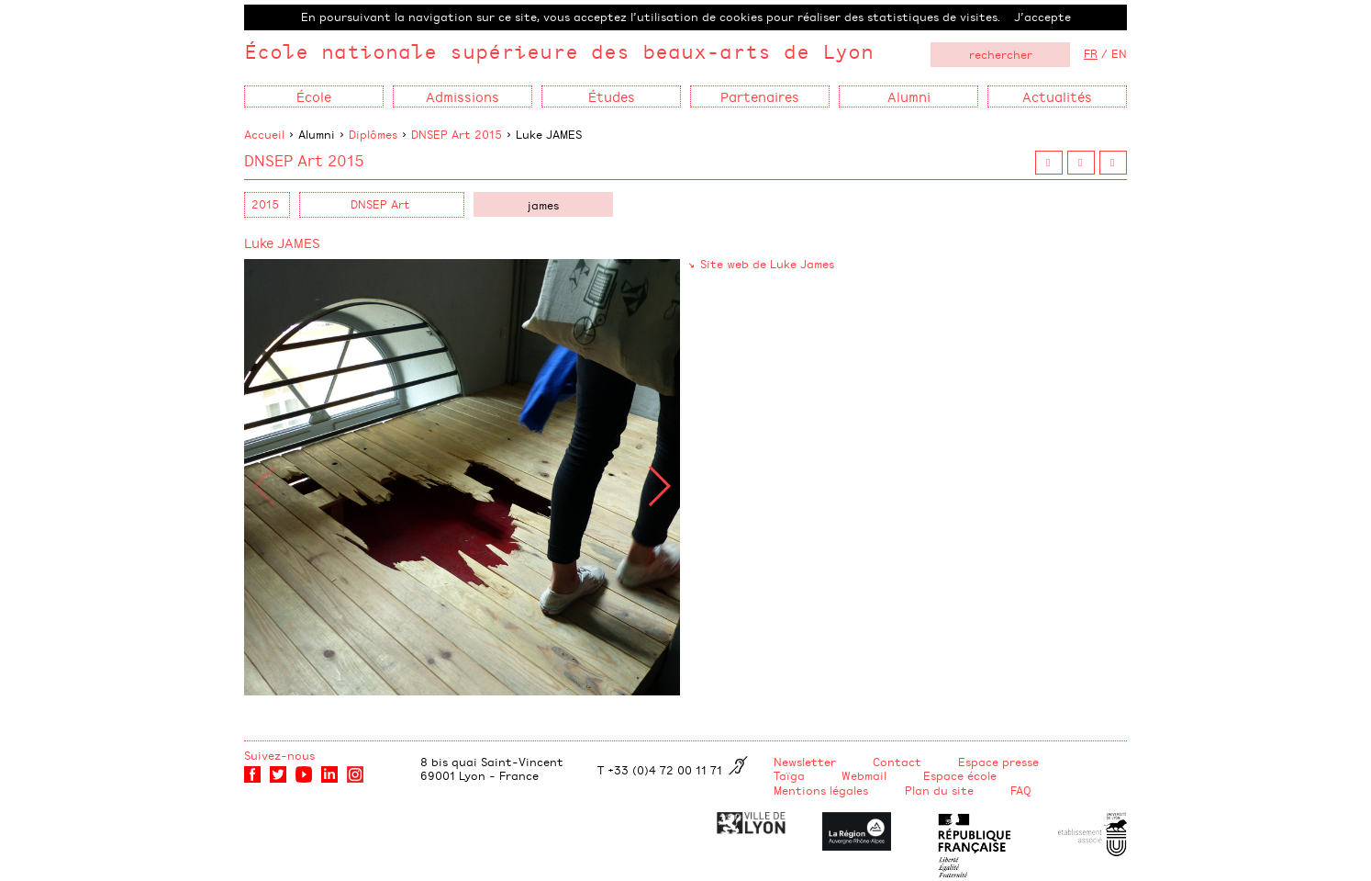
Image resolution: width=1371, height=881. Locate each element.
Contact (897, 761)
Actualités (1057, 96)
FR (1091, 53)
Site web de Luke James (767, 263)
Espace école (960, 775)
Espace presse (998, 761)
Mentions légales (821, 790)
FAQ (1020, 790)
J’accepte (1042, 16)
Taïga (789, 775)
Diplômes (373, 134)
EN (1119, 53)
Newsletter (805, 761)
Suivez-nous (279, 755)
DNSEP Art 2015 (456, 134)
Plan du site (939, 790)
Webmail (864, 775)
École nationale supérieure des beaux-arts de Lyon (559, 51)
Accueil (264, 134)
